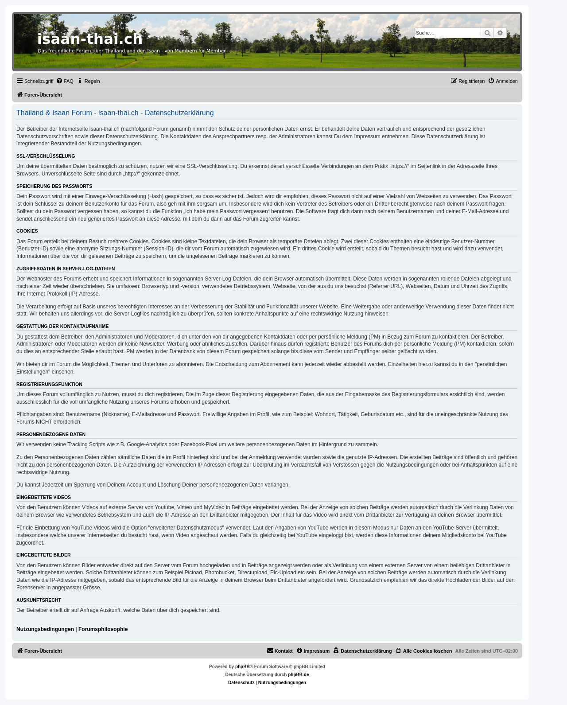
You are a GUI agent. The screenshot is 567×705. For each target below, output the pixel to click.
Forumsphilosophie (103, 629)
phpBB (242, 666)
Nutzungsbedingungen (45, 629)
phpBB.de (298, 674)
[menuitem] (65, 81)
